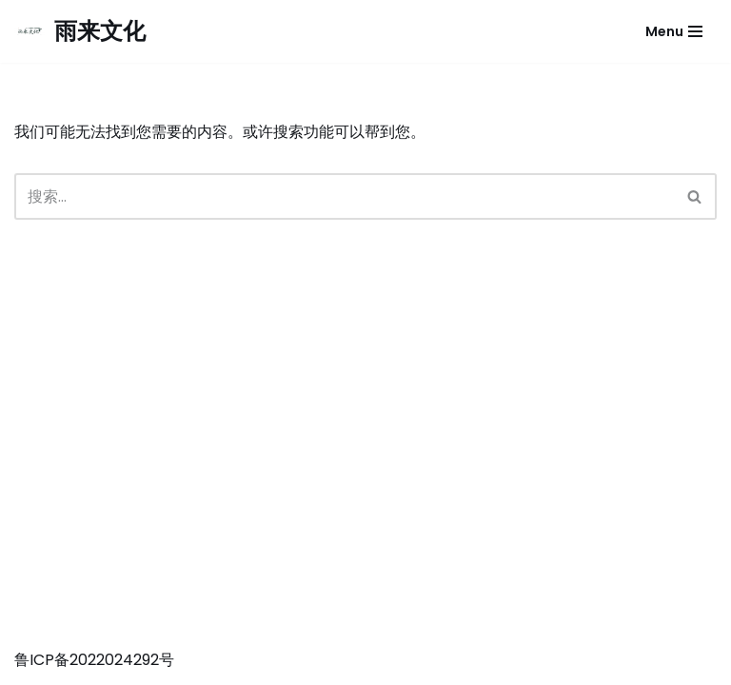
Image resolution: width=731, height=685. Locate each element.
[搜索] (344, 196)
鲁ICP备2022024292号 (94, 660)
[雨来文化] (80, 31)
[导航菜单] (674, 31)
